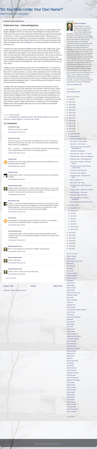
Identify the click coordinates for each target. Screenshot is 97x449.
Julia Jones (7, 119)
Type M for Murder (72, 409)
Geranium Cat (71, 305)
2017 (70, 123)
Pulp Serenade (71, 375)
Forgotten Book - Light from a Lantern (81, 189)
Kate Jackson (71, 322)
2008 (70, 246)
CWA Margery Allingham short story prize (46, 117)
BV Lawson (70, 271)
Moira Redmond (71, 343)
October (73, 205)
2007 (70, 248)
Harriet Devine (71, 307)
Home (33, 286)
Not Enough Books (72, 360)
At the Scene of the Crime (74, 261)
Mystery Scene (71, 353)
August (72, 210)
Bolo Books (70, 263)
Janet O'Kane (71, 312)
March (72, 224)
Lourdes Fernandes (73, 339)
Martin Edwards (13, 185)
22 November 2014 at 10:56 (16, 274)
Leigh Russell (71, 329)
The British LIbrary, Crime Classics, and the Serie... (80, 166)
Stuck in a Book (71, 404)
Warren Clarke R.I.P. (76, 180)
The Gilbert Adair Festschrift (78, 195)
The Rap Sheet (71, 407)
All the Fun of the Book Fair (78, 170)
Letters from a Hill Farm (74, 336)
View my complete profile (74, 84)
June (72, 216)
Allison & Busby (71, 256)
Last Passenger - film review (78, 192)
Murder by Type (71, 346)
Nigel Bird (70, 358)
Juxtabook (70, 319)
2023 (70, 107)
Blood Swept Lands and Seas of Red (81, 202)
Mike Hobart (12, 200)
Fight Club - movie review (77, 144)
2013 (70, 232)
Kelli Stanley (70, 324)
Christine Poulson (72, 273)
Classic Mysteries (72, 275)
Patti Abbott (70, 363)
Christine (11, 172)
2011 (70, 238)
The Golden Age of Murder (31, 119)
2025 (70, 102)
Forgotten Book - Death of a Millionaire (81, 156)
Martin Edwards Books (73, 92)
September (73, 208)
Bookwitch (70, 268)
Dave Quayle (71, 285)
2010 (70, 240)
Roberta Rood (71, 385)
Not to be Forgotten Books (78, 138)
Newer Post (8, 286)
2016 (70, 126)
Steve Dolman (71, 402)
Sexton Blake (71, 392)
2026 (70, 99)
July (71, 213)
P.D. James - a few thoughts (78, 141)
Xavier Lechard (71, 411)
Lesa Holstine (71, 331)
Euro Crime (70, 297)
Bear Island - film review (77, 182)
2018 (70, 120)
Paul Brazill (70, 365)
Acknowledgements (14, 117)
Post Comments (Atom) (19, 290)
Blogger (59, 444)
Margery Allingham (17, 119)
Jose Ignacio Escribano (74, 317)
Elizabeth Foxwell (72, 295)
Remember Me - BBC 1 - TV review (81, 153)
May (71, 218)
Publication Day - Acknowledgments (81, 159)
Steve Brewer (71, 399)
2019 (70, 118)
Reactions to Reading (73, 380)
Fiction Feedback (72, 300)
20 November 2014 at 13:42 (16, 153)
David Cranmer (71, 288)
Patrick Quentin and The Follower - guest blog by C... (80, 147)
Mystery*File (70, 356)
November (73, 136)
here (20, 105)
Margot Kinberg (71, 341)
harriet (10, 218)
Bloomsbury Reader (27, 117)
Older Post (57, 286)
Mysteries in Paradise (73, 348)
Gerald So (70, 302)
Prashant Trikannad (73, 373)
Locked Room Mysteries (77, 151)
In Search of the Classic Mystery (76, 309)
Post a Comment (11, 278)
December (73, 133)
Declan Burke (71, 290)
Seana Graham (71, 390)
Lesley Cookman (72, 334)
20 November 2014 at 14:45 (16, 166)
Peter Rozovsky (71, 370)
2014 (70, 131)
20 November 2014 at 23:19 (16, 211)
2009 (70, 243)
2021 (70, 112)
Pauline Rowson (72, 368)
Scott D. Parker (71, 387)
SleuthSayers (71, 397)
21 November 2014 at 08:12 (16, 225)
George (10, 159)
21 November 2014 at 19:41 (16, 240)
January (73, 229)
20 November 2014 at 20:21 (16, 179)
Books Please (71, 266)
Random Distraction (73, 377)
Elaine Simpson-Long (73, 292)
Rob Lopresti (70, 382)
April (72, 221)
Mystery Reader (71, 351)
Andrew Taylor (71, 258)
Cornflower (70, 280)
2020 (70, 115)
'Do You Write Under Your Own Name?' (31, 9)
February (73, 226)
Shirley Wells (71, 394)
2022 (70, 110)
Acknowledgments (27, 42)
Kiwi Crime (70, 326)
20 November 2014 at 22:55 (16, 194)
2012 (70, 235)
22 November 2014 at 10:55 (16, 251)
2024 (70, 104)
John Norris (70, 314)
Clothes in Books (72, 278)
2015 (70, 128)
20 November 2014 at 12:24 (16, 132)
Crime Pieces (71, 283)
